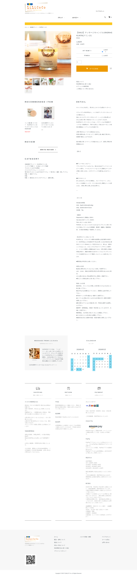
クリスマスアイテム (30, 173)
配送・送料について (67, 542)
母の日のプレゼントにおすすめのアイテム (36, 174)
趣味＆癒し (51, 180)
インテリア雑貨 (29, 169)
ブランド (60, 17)
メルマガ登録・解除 (90, 539)
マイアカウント (100, 11)
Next (68, 54)
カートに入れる (92, 68)
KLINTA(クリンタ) (45, 27)
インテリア (41, 173)
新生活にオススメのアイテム (38, 180)
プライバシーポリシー (68, 553)
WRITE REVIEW (47, 152)
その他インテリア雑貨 (42, 169)
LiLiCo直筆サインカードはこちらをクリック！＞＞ (43, 367)
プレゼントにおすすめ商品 (32, 171)
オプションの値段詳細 (82, 86)
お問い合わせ (107, 545)
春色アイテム (33, 176)
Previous (27, 54)
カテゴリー (75, 17)
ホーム (26, 27)
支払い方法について (67, 548)
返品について (80, 81)
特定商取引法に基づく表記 (83, 84)
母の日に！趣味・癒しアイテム (59, 174)
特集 (26, 176)
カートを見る (107, 542)
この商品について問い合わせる (84, 88)
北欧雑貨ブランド (34, 27)
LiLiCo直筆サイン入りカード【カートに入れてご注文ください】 (47, 127)
